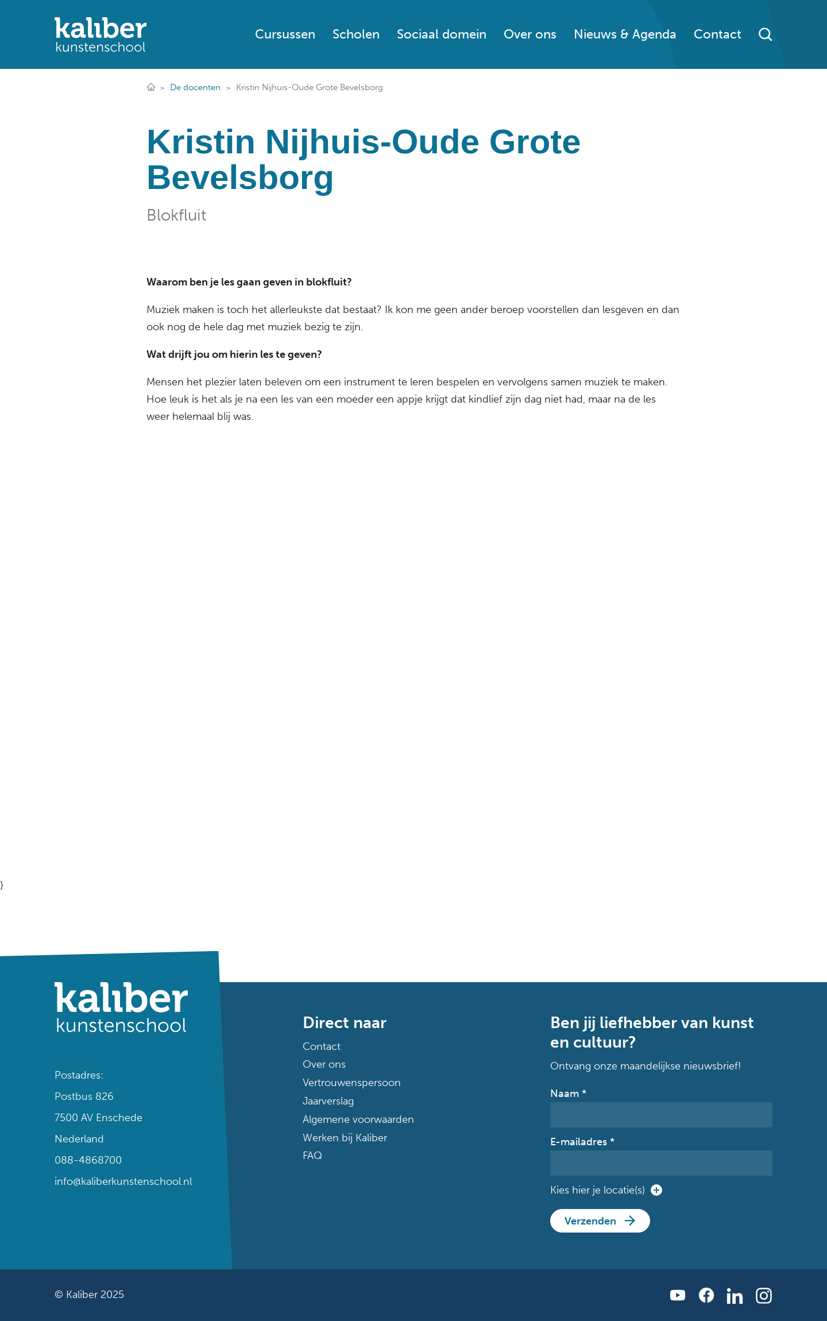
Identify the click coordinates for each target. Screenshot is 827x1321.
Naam (568, 1093)
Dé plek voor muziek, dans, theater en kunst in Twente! (150, 87)
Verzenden (590, 1221)
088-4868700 (88, 1160)
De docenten (195, 87)
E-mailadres (582, 1141)
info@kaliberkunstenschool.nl (121, 1181)
